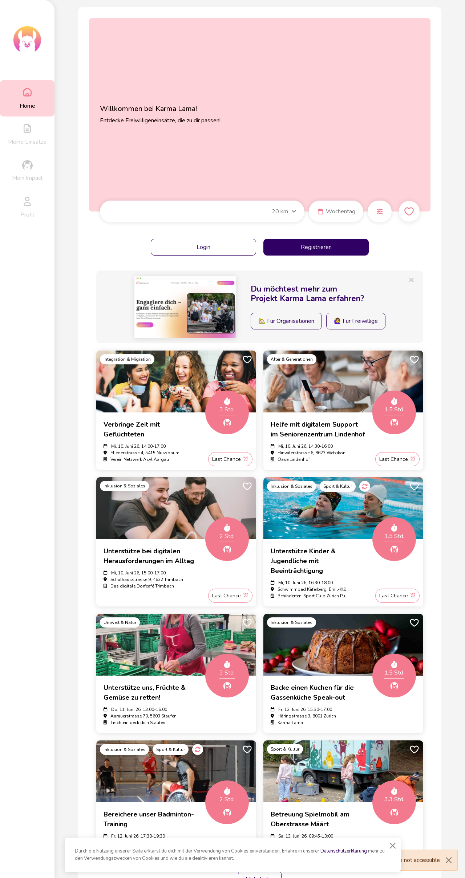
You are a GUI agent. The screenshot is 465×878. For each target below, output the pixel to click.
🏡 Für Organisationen (286, 321)
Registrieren (316, 247)
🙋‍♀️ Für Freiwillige (356, 321)
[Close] (392, 845)
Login (203, 247)
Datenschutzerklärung (343, 851)
